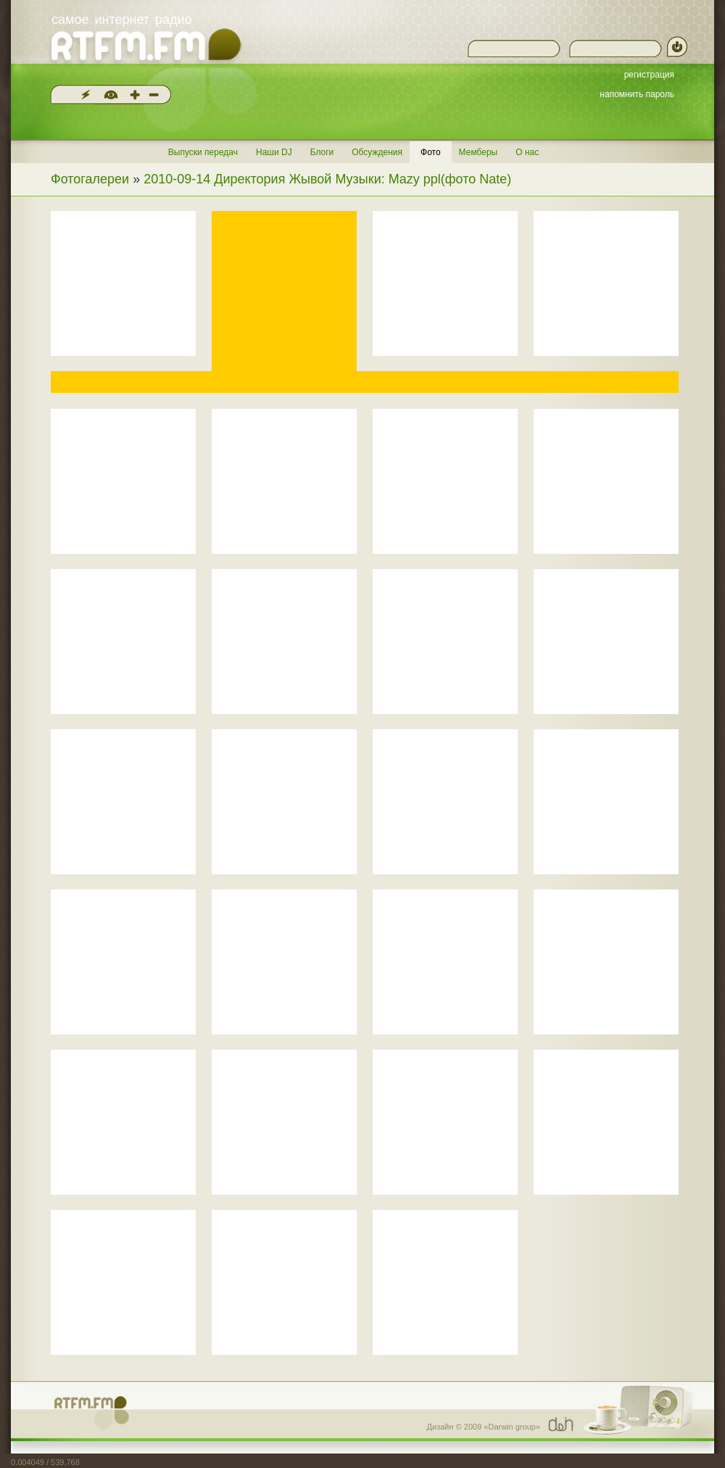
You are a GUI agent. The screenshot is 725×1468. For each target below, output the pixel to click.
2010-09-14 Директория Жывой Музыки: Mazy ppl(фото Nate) (327, 179)
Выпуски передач (203, 152)
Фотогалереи (90, 179)
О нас (527, 152)
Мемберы (478, 152)
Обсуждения (377, 152)
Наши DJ (274, 152)
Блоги (322, 152)
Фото (430, 152)
